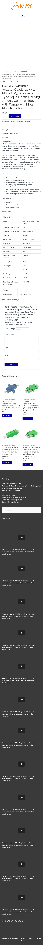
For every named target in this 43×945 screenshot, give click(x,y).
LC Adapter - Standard (13, 72)
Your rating (10, 328)
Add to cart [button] (7, 415)
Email (7, 356)
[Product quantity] (4, 116)
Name (7, 347)
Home (4, 72)
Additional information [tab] (10, 134)
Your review (10, 334)
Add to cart (15, 116)
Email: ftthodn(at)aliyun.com (12, 500)
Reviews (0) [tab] (6, 137)
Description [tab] (6, 130)
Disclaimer (30, 938)
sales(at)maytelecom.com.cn (16, 497)
